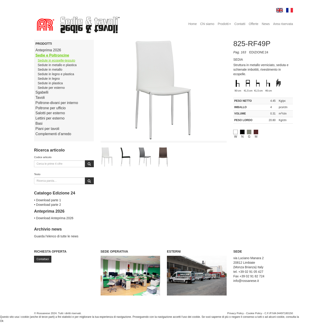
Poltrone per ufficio (50, 108)
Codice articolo (43, 157)
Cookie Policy (254, 313)
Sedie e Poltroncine (52, 55)
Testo (37, 174)
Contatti (239, 24)
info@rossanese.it (246, 281)
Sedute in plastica (50, 83)
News (266, 24)
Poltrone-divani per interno (56, 103)
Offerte (253, 24)
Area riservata (283, 24)
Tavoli (40, 97)
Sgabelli (41, 92)
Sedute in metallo (50, 69)
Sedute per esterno (51, 87)
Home (192, 24)
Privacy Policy (235, 313)
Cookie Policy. (308, 316)
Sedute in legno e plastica (56, 74)
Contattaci (43, 259)
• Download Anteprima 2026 (53, 218)
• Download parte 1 (47, 200)
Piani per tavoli (47, 129)
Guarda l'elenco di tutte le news (56, 236)
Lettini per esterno (49, 118)
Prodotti (224, 24)
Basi (38, 123)
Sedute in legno (49, 78)
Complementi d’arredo (53, 134)
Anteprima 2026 (48, 50)
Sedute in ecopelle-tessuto (56, 60)
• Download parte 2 (47, 204)
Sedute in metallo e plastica (57, 65)
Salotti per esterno (50, 113)
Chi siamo (207, 24)
